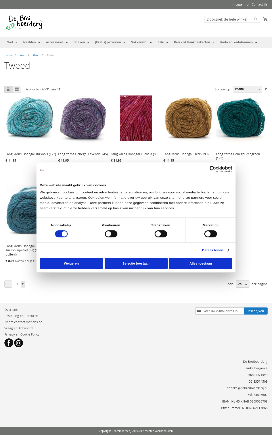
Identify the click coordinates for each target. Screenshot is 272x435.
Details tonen (212, 250)
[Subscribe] (256, 311)
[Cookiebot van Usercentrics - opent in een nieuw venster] (212, 169)
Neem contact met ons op (23, 322)
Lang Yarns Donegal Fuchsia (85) (134, 154)
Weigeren (71, 263)
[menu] (132, 42)
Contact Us (260, 4)
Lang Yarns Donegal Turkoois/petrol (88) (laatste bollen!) (26, 250)
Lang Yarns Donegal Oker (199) (186, 154)
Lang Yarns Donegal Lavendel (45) (83, 154)
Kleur (36, 55)
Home (8, 55)
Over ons (11, 309)
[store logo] (24, 22)
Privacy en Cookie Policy (21, 334)
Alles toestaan (201, 263)
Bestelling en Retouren (21, 316)
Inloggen (238, 4)
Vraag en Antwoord (18, 328)
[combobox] (232, 19)
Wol (22, 55)
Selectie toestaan (136, 263)
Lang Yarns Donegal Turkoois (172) (31, 154)
